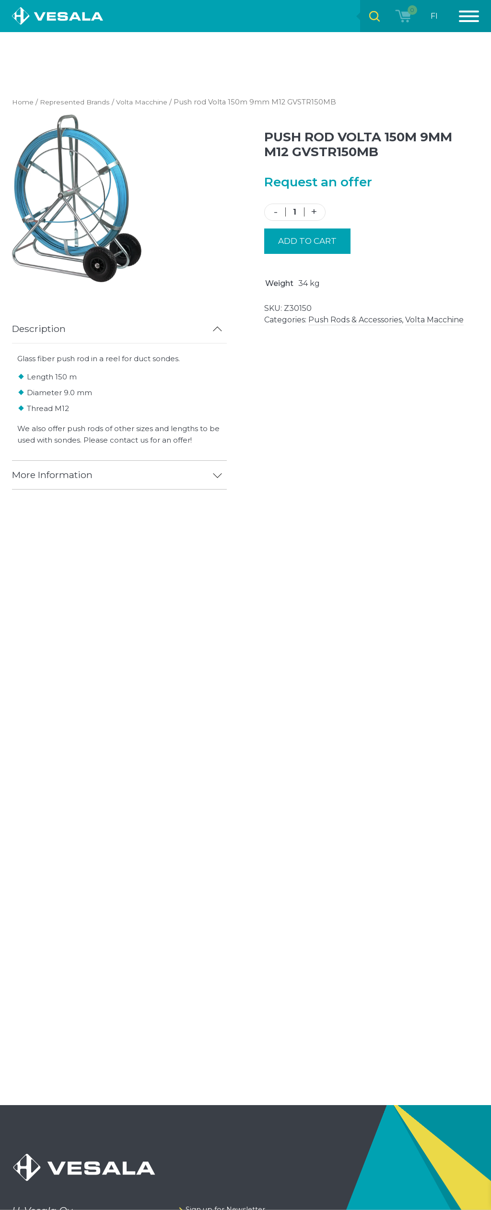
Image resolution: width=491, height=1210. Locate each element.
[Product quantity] (294, 212)
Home (23, 102)
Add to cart (307, 241)
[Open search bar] (372, 16)
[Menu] (463, 16)
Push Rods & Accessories (355, 319)
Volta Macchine (150, 102)
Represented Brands (79, 102)
